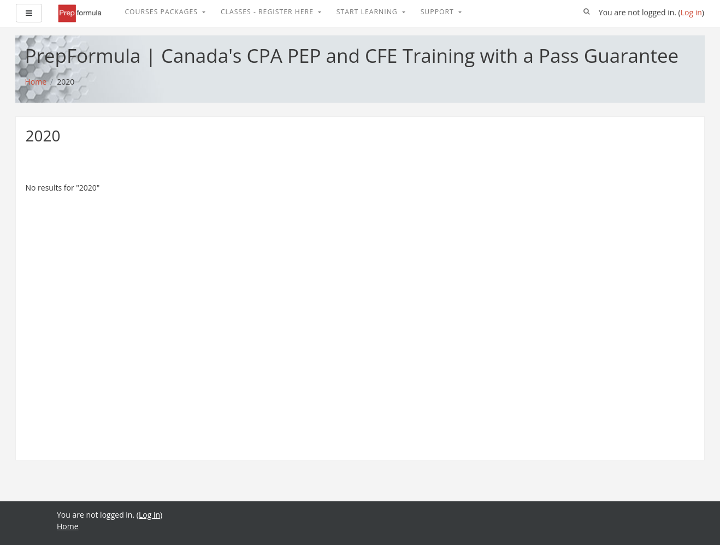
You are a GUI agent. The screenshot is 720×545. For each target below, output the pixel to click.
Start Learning (368, 11)
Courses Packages (162, 11)
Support (438, 11)
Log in (691, 12)
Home (68, 526)
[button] (586, 12)
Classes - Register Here (268, 11)
